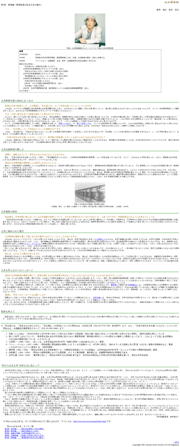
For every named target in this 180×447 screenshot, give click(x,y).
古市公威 (97, 297)
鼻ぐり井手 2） (84, 123)
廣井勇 (114, 285)
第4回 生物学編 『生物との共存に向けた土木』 (25, 435)
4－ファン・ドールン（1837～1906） (22, 344)
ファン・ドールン (33, 244)
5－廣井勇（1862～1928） (17, 350)
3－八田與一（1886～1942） (18, 342)
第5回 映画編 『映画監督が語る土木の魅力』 (25, 438)
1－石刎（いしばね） (15, 334)
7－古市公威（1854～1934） (18, 355)
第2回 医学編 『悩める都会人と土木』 (22, 431)
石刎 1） (65, 123)
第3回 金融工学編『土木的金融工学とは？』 (23, 433)
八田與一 (101, 239)
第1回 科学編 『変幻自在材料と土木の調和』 (25, 429)
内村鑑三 (134, 285)
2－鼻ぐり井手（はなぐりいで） (20, 336)
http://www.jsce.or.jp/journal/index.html (90, 421)
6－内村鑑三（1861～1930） (18, 352)
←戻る (176, 442)
